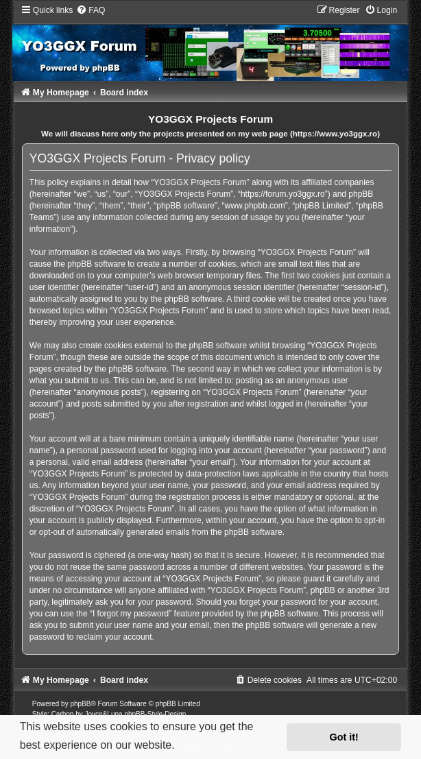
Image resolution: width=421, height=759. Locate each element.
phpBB (80, 704)
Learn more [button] (208, 745)
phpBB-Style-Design (155, 714)
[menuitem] (90, 10)
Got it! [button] (344, 737)
